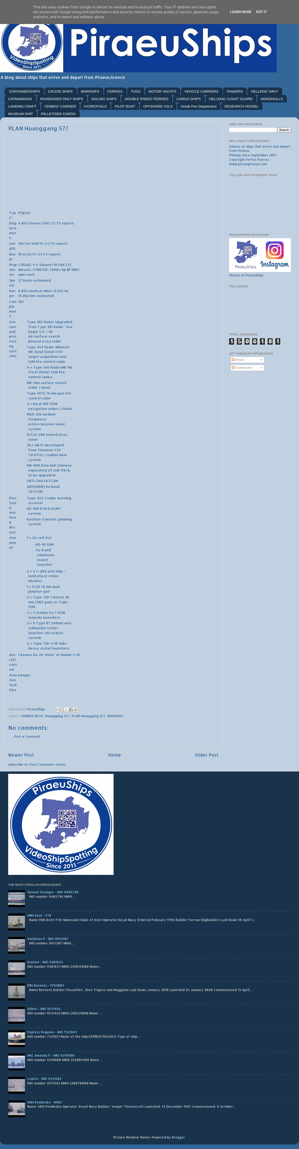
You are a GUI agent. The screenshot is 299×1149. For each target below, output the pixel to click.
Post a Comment (27, 736)
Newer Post (21, 755)
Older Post (207, 755)
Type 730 (41, 597)
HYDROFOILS (95, 106)
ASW (61, 612)
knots (28, 280)
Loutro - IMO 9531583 (44, 1079)
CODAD (24, 264)
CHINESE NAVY (32, 716)
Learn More (240, 12)
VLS (48, 537)
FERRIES (115, 91)
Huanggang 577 (57, 716)
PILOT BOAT (125, 106)
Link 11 (58, 470)
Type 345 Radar (46, 367)
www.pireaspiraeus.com (248, 164)
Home (114, 755)
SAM (50, 544)
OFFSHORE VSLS (158, 106)
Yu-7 (52, 612)
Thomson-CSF (49, 450)
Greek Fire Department (198, 106)
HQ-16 (40, 544)
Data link (48, 465)
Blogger (178, 1137)
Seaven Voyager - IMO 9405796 (53, 892)
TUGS (135, 91)
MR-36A (33, 383)
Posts (238, 360)
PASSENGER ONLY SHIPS (61, 99)
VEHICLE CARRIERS (201, 91)
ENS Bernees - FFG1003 (45, 985)
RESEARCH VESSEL (242, 106)
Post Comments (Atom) (48, 764)
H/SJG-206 (36, 434)
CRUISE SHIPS (60, 91)
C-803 (41, 571)
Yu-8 (39, 550)
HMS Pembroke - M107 (44, 1102)
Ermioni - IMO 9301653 (45, 962)
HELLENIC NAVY (264, 91)
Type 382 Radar (40, 322)
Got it (261, 12)
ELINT (56, 508)
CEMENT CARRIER (60, 106)
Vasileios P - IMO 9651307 (48, 939)
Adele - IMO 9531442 (44, 1009)
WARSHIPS (90, 91)
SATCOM (51, 480)
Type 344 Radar (40, 347)
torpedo (35, 617)
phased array (39, 341)
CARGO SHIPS (189, 99)
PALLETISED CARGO (58, 114)
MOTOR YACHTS (162, 91)
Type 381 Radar (50, 327)
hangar (24, 675)
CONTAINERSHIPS (24, 91)
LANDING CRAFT (22, 106)
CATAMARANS (20, 99)
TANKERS (234, 91)
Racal (37, 404)
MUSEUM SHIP (20, 114)
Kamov (26, 655)
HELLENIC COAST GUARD (231, 99)
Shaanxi (46, 264)
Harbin (66, 655)
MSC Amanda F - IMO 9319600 (50, 1055)
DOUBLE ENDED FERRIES (147, 99)
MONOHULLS (272, 99)
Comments (242, 368)
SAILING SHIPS (104, 99)
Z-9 (75, 655)
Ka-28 (38, 655)
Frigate (24, 212)
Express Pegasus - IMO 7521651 (52, 1032)
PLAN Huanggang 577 (88, 716)
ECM (43, 508)
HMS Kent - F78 (39, 915)
